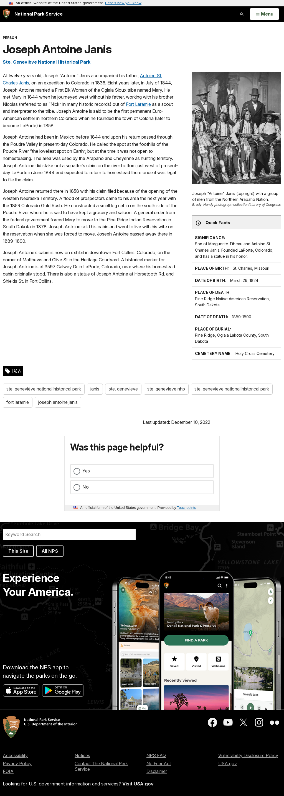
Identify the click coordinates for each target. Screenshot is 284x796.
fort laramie (17, 402)
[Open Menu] (264, 14)
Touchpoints (186, 507)
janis (94, 389)
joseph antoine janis (58, 402)
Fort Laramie (138, 104)
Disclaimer (156, 771)
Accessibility (15, 755)
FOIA (8, 771)
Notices (82, 755)
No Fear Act (158, 763)
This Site (18, 551)
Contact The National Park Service (101, 766)
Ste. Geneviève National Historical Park (46, 62)
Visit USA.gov (138, 784)
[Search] (69, 534)
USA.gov (227, 763)
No (85, 487)
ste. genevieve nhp (166, 389)
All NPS (50, 551)
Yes (86, 471)
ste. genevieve (123, 389)
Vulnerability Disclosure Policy (248, 755)
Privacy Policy (17, 763)
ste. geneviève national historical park (43, 389)
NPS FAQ (156, 755)
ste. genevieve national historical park (231, 389)
